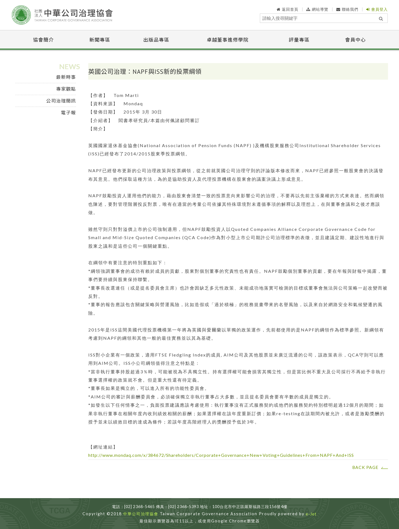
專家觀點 (66, 89)
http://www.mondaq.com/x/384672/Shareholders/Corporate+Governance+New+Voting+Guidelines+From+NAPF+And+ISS (221, 455)
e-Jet (311, 514)
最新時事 (66, 77)
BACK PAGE (365, 467)
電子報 (68, 112)
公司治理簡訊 (61, 101)
